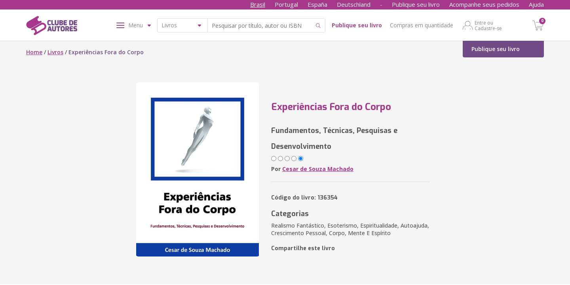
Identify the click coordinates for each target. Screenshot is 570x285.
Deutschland (353, 4)
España (317, 4)
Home (34, 52)
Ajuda (536, 4)
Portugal (286, 4)
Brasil (257, 4)
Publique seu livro (416, 4)
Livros (55, 52)
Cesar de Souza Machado (317, 169)
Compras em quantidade (421, 25)
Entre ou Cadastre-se (488, 25)
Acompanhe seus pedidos (484, 4)
